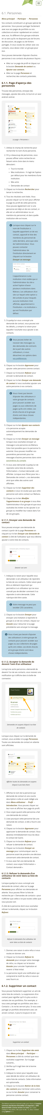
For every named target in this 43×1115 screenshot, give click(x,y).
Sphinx (8, 1112)
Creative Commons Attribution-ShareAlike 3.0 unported (21, 1105)
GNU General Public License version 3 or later (20, 1107)
